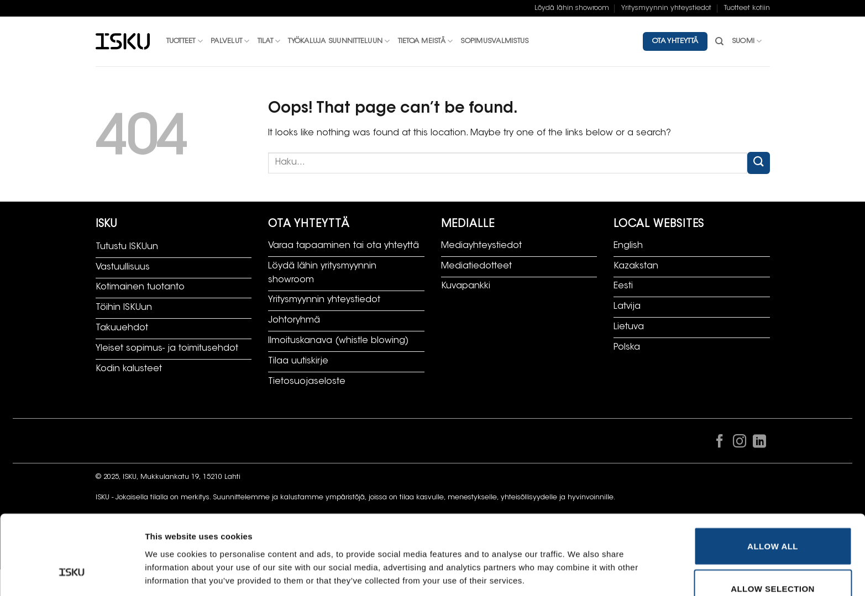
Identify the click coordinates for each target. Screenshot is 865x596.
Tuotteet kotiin (747, 8)
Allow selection (773, 520)
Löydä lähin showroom (571, 8)
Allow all (772, 477)
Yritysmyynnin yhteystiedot (666, 8)
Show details (583, 548)
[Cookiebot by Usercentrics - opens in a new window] (71, 574)
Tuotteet (184, 41)
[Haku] (719, 41)
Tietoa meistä (425, 41)
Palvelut (230, 41)
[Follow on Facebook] (719, 443)
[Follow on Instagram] (739, 443)
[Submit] (758, 162)
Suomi (747, 41)
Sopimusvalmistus (494, 41)
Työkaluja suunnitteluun (339, 41)
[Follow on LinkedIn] (759, 443)
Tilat (269, 41)
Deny (772, 563)
